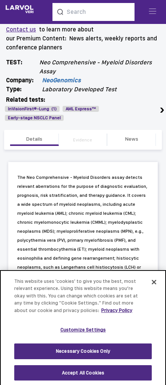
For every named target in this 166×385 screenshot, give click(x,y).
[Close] (154, 284)
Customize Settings (83, 331)
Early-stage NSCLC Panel (34, 117)
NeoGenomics (61, 80)
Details (34, 139)
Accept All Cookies (83, 375)
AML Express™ (81, 108)
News (131, 139)
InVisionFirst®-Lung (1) (32, 108)
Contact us (21, 29)
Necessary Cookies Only (83, 353)
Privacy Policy (116, 312)
